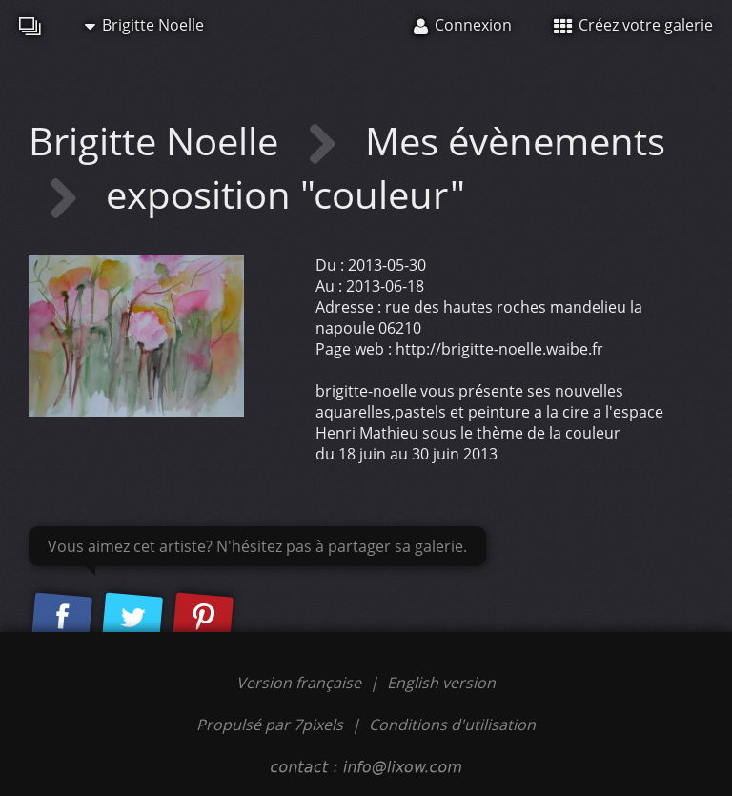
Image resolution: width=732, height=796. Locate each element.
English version (441, 682)
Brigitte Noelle (144, 24)
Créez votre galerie (633, 24)
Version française (300, 682)
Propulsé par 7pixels (269, 724)
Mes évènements (515, 140)
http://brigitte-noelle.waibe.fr (499, 348)
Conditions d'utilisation (452, 724)
